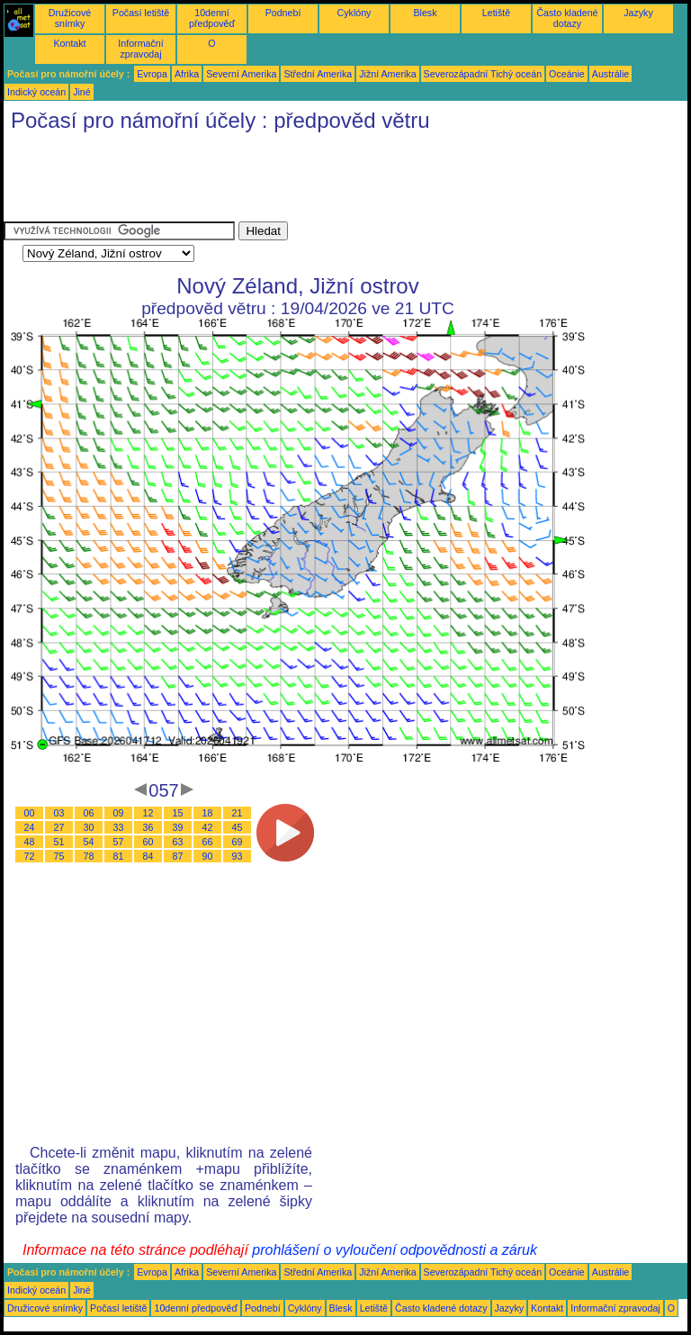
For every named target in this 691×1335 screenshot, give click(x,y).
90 (207, 856)
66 (207, 841)
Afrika (187, 73)
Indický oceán (36, 91)
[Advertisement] (331, 180)
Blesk (424, 12)
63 (178, 841)
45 (237, 827)
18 (207, 812)
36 (148, 827)
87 (178, 856)
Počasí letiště (140, 12)
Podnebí (283, 12)
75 (59, 856)
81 (118, 856)
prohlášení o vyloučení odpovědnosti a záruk (394, 1250)
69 (237, 841)
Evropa (152, 73)
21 (237, 812)
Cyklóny (354, 12)
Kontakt (69, 43)
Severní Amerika (241, 73)
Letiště (496, 12)
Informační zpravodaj (140, 48)
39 (178, 827)
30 (89, 827)
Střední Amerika (317, 73)
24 (29, 827)
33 (118, 827)
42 (207, 827)
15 (178, 812)
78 (89, 856)
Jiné (82, 91)
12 (148, 812)
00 (29, 812)
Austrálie (610, 73)
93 (237, 856)
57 (118, 841)
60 (148, 841)
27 (59, 827)
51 (59, 841)
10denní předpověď (212, 18)
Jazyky (638, 12)
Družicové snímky (70, 18)
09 (118, 812)
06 (89, 812)
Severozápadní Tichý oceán (483, 73)
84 (148, 856)
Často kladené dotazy (566, 18)
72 (29, 856)
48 (29, 841)
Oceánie (567, 73)
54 (89, 841)
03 (59, 812)
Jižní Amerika (387, 73)
